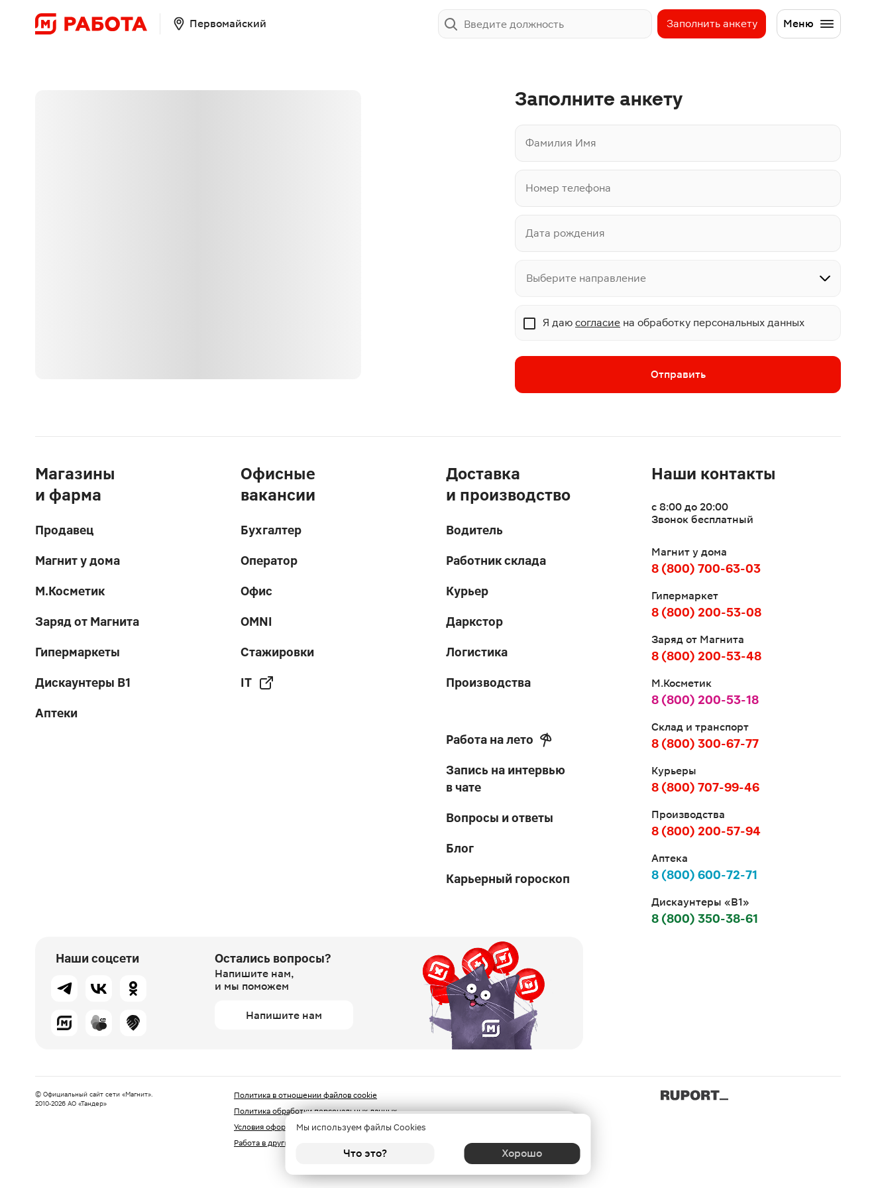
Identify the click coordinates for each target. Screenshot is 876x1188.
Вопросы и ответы (499, 818)
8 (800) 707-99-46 (705, 787)
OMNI (256, 621)
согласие (597, 322)
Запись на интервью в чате (505, 778)
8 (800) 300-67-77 (705, 743)
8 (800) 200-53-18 (705, 700)
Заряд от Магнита (87, 621)
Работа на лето (499, 740)
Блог (460, 848)
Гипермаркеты (77, 652)
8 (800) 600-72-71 (704, 875)
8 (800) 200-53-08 (706, 612)
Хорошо (511, 1153)
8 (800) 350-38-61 (704, 918)
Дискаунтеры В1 (83, 682)
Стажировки (277, 652)
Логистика (477, 652)
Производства (488, 682)
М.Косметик (70, 591)
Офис (256, 591)
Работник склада (496, 560)
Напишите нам (284, 1015)
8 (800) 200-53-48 (706, 656)
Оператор (269, 560)
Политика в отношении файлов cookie (305, 1095)
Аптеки (56, 713)
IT (257, 683)
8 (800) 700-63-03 (706, 568)
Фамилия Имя (560, 143)
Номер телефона (568, 188)
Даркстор (474, 621)
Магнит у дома (77, 560)
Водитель (474, 530)
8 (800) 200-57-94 (706, 831)
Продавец (64, 530)
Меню (809, 24)
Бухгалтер (271, 530)
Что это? (365, 1153)
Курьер (467, 591)
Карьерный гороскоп (508, 879)
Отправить (678, 375)
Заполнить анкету (712, 23)
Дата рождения (565, 233)
